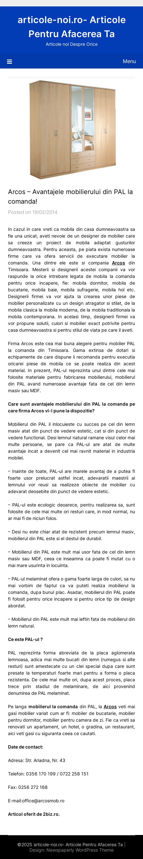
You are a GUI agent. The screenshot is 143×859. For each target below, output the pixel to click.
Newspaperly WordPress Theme (80, 850)
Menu (129, 61)
